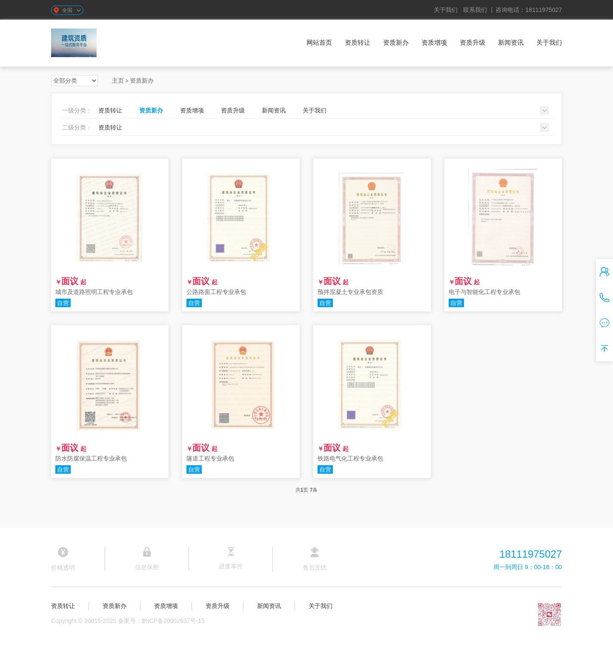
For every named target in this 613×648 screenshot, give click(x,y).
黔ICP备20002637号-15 (173, 620)
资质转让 (357, 42)
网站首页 (319, 42)
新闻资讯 (511, 42)
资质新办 (396, 42)
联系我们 (475, 9)
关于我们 (446, 9)
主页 (118, 80)
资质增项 (434, 42)
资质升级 (472, 42)
